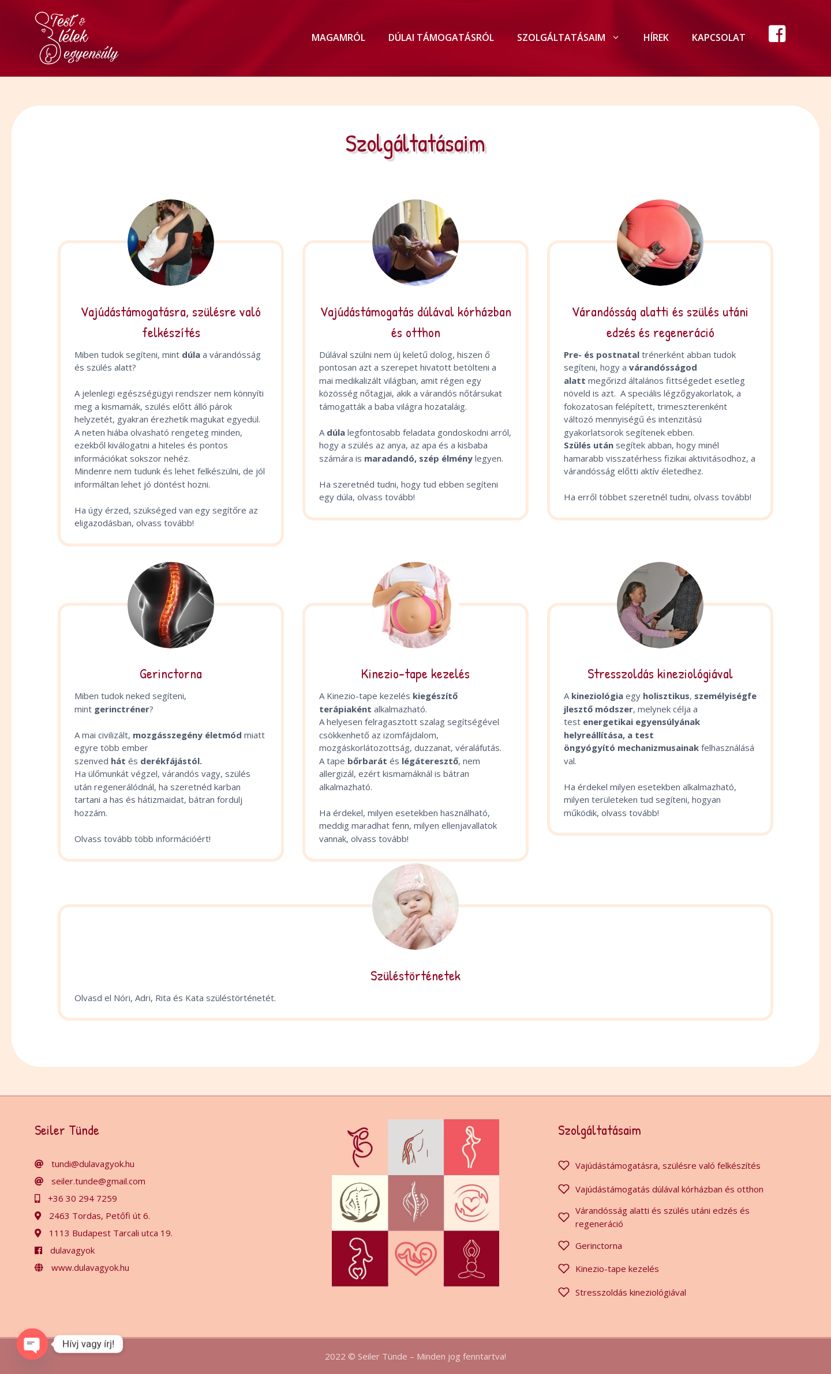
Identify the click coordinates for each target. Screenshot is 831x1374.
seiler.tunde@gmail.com (98, 1181)
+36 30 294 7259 (82, 1198)
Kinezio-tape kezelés (617, 1268)
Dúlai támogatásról (441, 37)
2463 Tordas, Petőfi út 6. (99, 1215)
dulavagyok (72, 1250)
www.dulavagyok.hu (90, 1267)
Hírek (656, 37)
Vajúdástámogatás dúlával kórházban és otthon (669, 1189)
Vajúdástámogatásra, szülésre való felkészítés (668, 1165)
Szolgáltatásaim (574, 37)
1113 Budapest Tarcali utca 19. (111, 1233)
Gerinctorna (598, 1245)
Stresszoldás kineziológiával (630, 1292)
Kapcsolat (719, 37)
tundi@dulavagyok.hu (92, 1163)
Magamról (338, 37)
